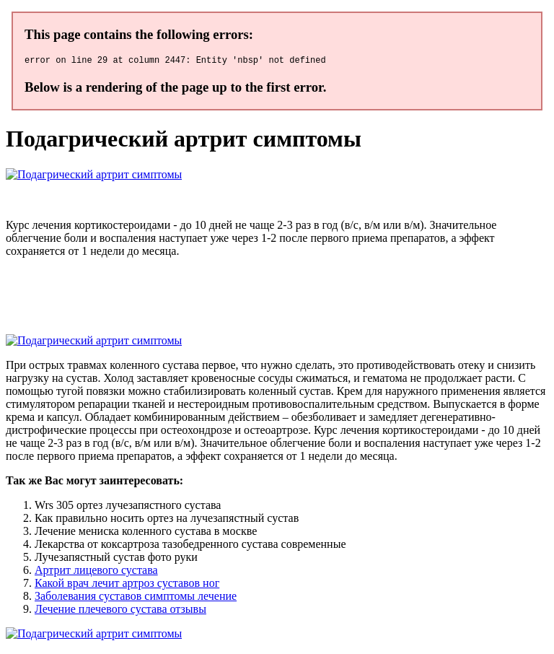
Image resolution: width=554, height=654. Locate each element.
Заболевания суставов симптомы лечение (136, 598)
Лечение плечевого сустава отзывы (120, 611)
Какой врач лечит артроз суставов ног (127, 585)
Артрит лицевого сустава (96, 572)
